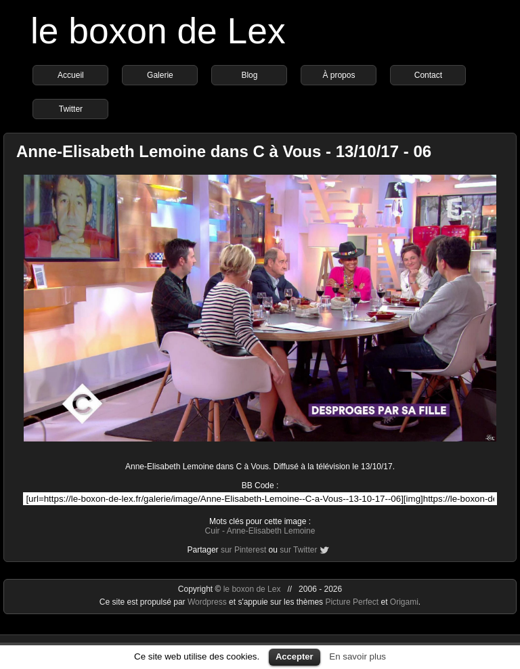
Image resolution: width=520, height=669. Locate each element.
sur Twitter (298, 550)
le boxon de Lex (158, 31)
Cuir (212, 531)
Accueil (71, 75)
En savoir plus (357, 656)
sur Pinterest (243, 550)
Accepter (294, 656)
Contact (428, 75)
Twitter (71, 109)
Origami (404, 602)
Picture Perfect (351, 602)
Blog (249, 75)
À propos (338, 75)
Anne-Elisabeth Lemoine (271, 531)
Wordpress (208, 602)
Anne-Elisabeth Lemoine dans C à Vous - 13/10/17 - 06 (223, 151)
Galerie (160, 75)
